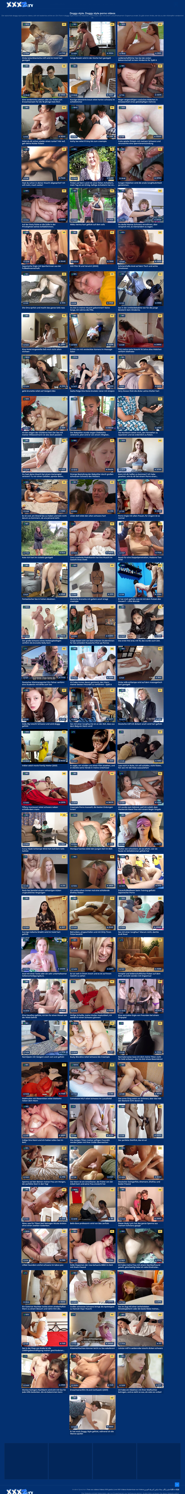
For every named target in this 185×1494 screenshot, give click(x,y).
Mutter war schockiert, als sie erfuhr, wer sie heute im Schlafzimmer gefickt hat (137, 850)
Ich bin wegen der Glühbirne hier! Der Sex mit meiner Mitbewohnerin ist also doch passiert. (42, 434)
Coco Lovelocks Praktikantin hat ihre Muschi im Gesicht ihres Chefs (91, 558)
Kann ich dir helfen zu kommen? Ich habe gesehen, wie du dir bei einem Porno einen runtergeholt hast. (137, 475)
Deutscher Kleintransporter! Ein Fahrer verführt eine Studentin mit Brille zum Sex (43, 683)
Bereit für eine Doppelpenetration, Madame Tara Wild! (139, 558)
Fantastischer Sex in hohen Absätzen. (39, 599)
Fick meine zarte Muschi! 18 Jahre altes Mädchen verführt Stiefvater (140, 350)
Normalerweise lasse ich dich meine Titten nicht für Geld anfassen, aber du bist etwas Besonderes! (140, 1058)
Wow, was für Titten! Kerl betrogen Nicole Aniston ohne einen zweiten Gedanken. (44, 1224)
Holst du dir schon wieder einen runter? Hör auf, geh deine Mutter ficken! (43, 142)
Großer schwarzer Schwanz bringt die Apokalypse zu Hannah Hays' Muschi (92, 1308)
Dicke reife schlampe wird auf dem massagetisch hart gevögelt (140, 683)
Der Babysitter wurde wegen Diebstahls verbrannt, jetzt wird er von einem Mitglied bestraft (89, 434)
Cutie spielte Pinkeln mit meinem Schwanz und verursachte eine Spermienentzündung (139, 142)
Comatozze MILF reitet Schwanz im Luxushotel (91, 1098)
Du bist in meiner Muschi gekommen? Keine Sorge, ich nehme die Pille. (90, 309)
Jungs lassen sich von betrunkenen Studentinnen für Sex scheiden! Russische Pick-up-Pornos (92, 642)
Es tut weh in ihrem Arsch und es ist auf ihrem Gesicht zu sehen (90, 975)
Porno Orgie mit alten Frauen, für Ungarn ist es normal (139, 517)
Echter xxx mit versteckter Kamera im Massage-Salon (91, 350)
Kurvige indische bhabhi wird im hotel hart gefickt (41, 933)
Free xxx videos (93, 1490)
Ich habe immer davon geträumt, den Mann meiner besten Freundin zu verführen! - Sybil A (91, 683)
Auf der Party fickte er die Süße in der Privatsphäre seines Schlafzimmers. (39, 225)
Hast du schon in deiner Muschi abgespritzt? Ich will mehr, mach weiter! (43, 184)
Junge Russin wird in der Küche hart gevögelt (90, 58)
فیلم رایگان (166, 1490)
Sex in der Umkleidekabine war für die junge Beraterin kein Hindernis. (138, 309)
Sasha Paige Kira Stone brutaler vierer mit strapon (92, 391)
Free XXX (95, 4)
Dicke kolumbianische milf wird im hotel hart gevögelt (42, 59)
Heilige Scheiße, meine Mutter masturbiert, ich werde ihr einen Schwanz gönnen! (91, 1016)
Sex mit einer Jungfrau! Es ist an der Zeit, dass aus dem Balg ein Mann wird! (92, 725)
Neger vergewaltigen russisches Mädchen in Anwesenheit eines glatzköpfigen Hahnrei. (138, 101)
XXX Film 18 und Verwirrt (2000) (84, 266)
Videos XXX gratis (106, 1490)
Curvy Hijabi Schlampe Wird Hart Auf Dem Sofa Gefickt (43, 850)
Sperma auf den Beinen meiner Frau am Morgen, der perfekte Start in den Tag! (44, 1183)
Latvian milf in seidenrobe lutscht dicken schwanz (140, 1348)
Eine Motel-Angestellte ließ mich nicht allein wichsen (42, 350)
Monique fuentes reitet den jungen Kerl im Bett (91, 849)
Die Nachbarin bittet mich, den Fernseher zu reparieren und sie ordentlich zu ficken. (138, 434)
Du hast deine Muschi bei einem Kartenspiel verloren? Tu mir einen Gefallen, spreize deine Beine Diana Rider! (42, 475)
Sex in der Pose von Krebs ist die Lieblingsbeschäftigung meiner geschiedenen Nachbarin (42, 1349)
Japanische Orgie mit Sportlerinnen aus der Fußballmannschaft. (41, 267)
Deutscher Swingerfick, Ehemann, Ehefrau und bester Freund (139, 1183)
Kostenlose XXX (78, 4)
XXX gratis (110, 4)
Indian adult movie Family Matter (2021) (39, 765)
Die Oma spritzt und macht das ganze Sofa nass (43, 308)
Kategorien (59, 4)
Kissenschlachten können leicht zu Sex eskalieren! (92, 1348)
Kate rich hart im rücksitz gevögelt (37, 557)
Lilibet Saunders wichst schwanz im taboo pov (42, 1265)
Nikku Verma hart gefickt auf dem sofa (87, 224)
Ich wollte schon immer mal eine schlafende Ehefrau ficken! (90, 891)
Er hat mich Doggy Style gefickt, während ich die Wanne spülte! (92, 1432)
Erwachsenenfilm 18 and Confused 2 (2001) (89, 1390)
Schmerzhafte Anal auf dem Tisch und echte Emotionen (138, 267)
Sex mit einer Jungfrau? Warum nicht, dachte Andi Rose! (138, 933)
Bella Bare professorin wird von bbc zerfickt (89, 1223)
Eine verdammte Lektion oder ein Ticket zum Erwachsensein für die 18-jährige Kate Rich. (42, 101)
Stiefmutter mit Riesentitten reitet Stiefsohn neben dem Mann (42, 1099)
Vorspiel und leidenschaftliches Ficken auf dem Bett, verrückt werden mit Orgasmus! (139, 975)
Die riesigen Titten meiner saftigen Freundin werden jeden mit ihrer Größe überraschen (90, 1141)
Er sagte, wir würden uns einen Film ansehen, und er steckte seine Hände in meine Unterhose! (92, 766)
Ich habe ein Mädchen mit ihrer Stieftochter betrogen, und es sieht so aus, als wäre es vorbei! (139, 1391)
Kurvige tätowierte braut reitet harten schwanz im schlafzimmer (92, 101)
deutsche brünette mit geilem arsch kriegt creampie (89, 600)
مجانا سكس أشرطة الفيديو (153, 1490)
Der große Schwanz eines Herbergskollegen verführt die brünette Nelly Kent (41, 642)
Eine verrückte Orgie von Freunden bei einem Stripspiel (138, 1016)
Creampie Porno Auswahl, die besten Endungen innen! (91, 808)
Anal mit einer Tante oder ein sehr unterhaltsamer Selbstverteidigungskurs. (44, 975)
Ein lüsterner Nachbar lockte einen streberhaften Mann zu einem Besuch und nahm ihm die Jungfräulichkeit (44, 1308)
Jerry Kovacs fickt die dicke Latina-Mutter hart (138, 391)
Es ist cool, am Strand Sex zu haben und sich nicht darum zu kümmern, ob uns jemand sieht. (44, 517)
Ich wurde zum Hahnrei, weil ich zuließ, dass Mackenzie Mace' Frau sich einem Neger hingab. (139, 808)
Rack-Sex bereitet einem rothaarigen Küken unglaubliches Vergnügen (41, 891)
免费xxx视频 (174, 1490)
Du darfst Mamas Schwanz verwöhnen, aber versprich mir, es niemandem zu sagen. (137, 225)
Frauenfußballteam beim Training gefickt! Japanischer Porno (136, 891)
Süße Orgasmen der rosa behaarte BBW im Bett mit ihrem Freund (91, 1266)
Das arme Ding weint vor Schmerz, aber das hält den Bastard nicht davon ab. (139, 1099)
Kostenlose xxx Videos (135, 1490)
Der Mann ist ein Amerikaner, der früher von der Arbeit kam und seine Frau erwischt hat (91, 1183)
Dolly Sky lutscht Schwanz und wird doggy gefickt (41, 725)
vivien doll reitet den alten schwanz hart (88, 516)
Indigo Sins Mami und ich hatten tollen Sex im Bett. (42, 1141)
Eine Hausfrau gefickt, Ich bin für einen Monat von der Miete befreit (44, 1016)
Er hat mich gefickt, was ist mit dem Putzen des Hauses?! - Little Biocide (139, 600)
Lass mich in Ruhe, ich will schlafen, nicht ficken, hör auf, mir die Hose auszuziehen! (139, 766)
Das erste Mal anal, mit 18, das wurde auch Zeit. (139, 641)
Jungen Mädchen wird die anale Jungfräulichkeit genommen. (140, 184)
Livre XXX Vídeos (119, 1490)
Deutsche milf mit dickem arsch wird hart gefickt (140, 724)
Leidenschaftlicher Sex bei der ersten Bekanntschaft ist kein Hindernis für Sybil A (137, 59)
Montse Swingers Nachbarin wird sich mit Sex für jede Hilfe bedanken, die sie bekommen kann (44, 1391)
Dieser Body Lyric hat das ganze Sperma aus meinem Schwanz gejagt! (138, 1224)
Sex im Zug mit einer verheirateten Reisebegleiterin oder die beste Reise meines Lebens (138, 1308)
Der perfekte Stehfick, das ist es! (132, 1140)
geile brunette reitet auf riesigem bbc (39, 391)
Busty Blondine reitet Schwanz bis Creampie (90, 1057)
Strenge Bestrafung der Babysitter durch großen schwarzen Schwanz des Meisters (91, 475)
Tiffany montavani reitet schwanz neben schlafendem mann (40, 808)
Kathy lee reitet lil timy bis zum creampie (88, 141)
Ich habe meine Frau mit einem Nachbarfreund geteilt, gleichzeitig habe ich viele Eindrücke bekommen (139, 1266)
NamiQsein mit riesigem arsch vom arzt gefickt (43, 1057)
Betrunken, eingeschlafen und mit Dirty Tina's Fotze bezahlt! (90, 933)
